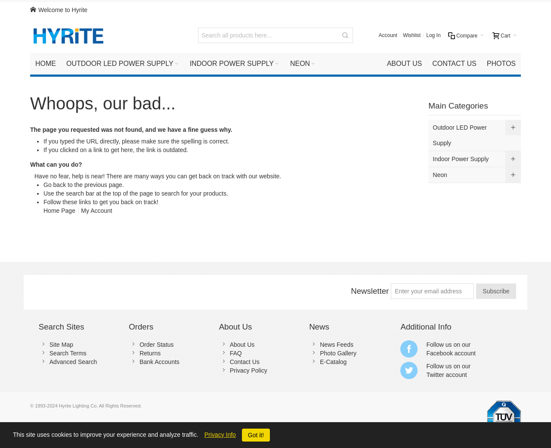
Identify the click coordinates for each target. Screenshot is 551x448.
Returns (150, 353)
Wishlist (412, 35)
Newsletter (370, 291)
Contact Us (245, 361)
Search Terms (68, 353)
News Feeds (336, 344)
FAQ (236, 353)
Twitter (435, 374)
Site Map (61, 344)
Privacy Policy (248, 370)
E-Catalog (333, 361)
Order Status (156, 344)
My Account (96, 210)
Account (388, 35)
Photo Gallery (338, 353)
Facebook (439, 353)
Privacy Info (220, 434)
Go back (54, 184)
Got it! (256, 435)
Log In (433, 35)
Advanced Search (73, 361)
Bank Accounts (159, 361)
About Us (242, 344)
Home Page (59, 210)
